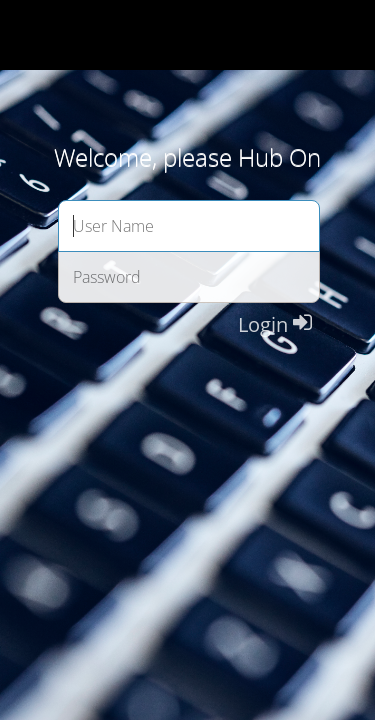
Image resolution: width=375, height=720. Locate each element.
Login (275, 324)
